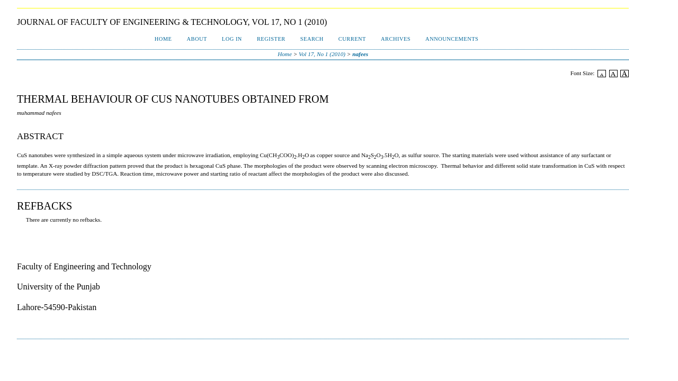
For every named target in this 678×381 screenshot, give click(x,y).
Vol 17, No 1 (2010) (322, 54)
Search (312, 39)
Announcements (451, 39)
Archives (396, 39)
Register (271, 39)
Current (352, 39)
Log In (232, 39)
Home (163, 39)
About (196, 39)
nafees (360, 54)
